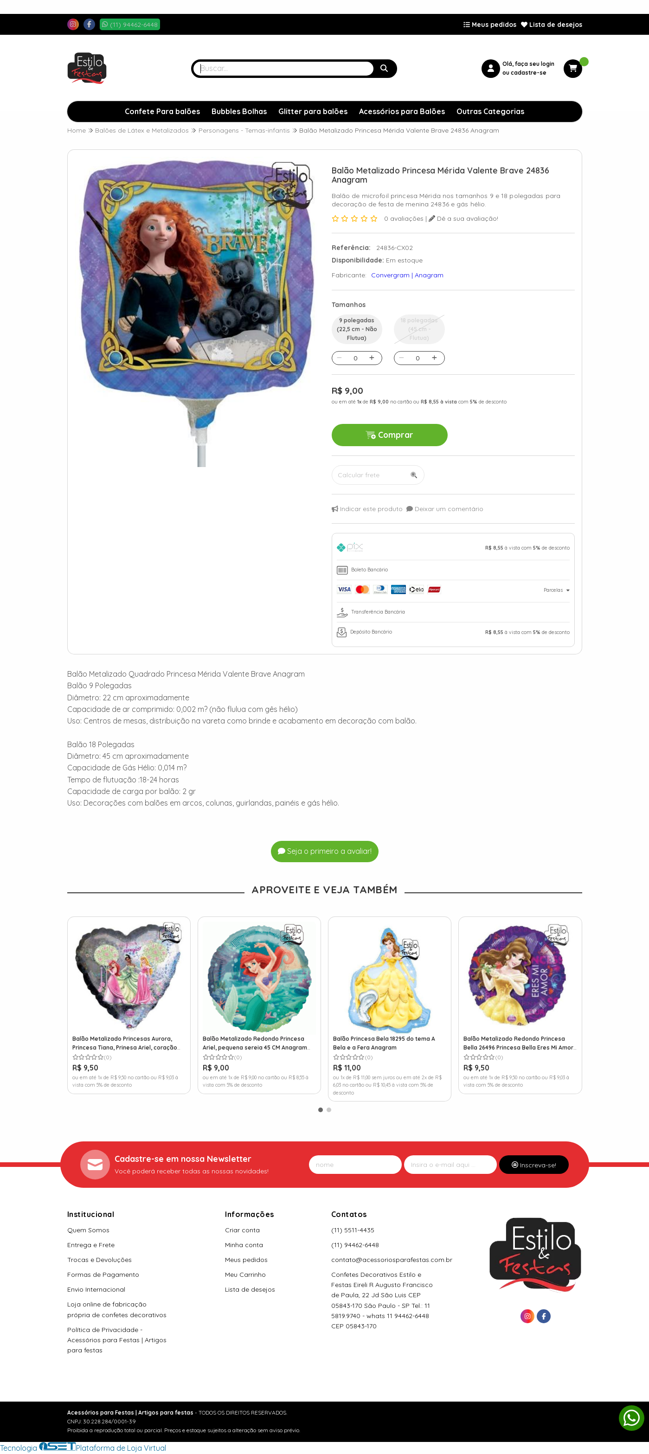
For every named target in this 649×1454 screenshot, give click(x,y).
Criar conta (242, 1230)
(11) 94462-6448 (355, 1245)
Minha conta (244, 1245)
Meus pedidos (489, 24)
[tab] (453, 549)
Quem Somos (88, 1230)
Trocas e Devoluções (99, 1259)
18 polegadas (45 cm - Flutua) (419, 329)
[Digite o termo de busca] (283, 69)
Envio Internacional (96, 1289)
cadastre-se (528, 72)
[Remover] (339, 358)
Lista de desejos (551, 24)
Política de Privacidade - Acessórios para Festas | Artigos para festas (117, 1340)
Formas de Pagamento (103, 1274)
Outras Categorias (490, 111)
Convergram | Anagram (407, 275)
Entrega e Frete (91, 1245)
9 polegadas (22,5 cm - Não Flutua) (357, 329)
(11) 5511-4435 (352, 1230)
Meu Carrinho (245, 1274)
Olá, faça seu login (528, 63)
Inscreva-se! (534, 1165)
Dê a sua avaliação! (463, 218)
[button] (320, 1110)
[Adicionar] (372, 358)
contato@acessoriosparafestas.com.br (391, 1259)
